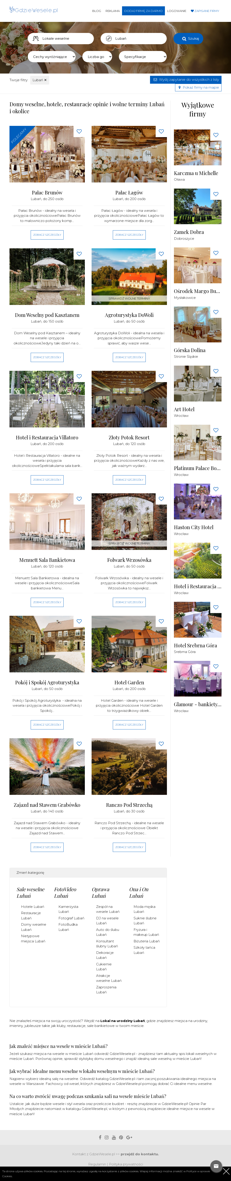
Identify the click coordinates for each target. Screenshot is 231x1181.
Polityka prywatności (126, 1164)
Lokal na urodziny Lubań (122, 1021)
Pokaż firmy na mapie (198, 87)
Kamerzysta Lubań (68, 909)
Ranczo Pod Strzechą (129, 805)
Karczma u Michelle (196, 173)
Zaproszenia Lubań (106, 989)
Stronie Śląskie (186, 356)
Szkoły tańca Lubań (144, 950)
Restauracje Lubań (31, 915)
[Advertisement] (202, 787)
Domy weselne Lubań (33, 927)
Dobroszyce (184, 238)
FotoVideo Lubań (65, 892)
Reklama (113, 11)
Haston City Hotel (193, 527)
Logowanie (176, 11)
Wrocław (181, 415)
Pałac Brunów (47, 192)
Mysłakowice (185, 297)
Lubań (39, 80)
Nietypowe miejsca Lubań (33, 938)
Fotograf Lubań (71, 918)
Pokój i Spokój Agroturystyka (47, 682)
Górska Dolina (190, 350)
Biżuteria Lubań (147, 941)
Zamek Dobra (189, 232)
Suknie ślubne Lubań (145, 920)
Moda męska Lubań (144, 909)
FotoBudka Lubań (68, 927)
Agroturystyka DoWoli (129, 315)
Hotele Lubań (32, 906)
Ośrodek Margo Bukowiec (198, 291)
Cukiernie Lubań (104, 966)
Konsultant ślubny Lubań (107, 943)
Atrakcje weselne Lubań (109, 978)
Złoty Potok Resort (129, 437)
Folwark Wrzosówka (129, 560)
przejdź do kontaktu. (140, 1154)
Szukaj (193, 38)
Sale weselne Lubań (30, 892)
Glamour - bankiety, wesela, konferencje (198, 704)
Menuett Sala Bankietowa (47, 560)
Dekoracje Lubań (105, 955)
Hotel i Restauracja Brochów (198, 586)
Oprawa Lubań (100, 892)
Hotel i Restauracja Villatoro (47, 437)
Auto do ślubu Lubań (107, 932)
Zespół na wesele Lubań (108, 909)
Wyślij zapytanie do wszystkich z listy (185, 79)
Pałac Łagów (129, 192)
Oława (179, 179)
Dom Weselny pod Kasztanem (47, 315)
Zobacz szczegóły (47, 234)
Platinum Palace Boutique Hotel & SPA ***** (198, 468)
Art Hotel (184, 409)
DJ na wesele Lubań (107, 920)
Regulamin (97, 1164)
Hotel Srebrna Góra (195, 645)
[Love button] (79, 131)
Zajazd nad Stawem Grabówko (47, 805)
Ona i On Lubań (138, 892)
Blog (96, 11)
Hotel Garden (129, 682)
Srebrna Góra (185, 652)
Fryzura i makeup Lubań (146, 932)
